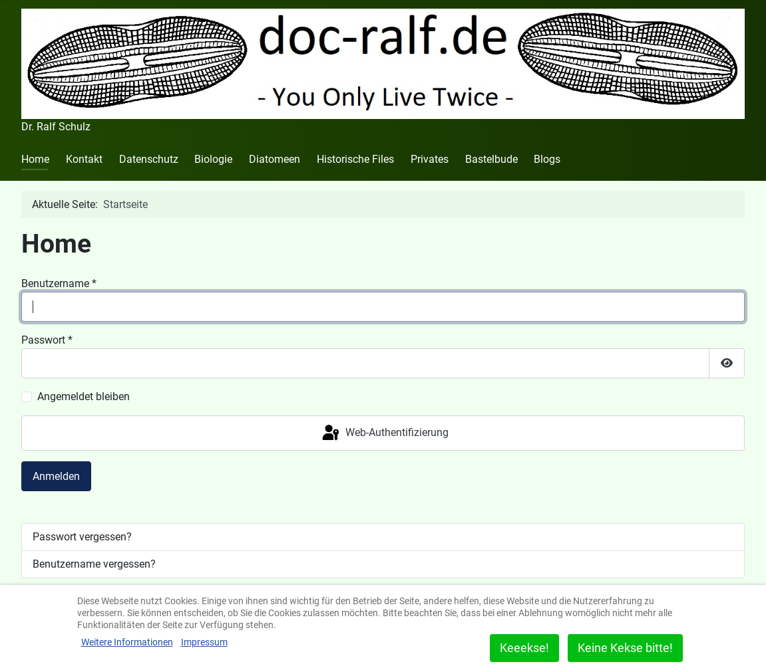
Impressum (204, 642)
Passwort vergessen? (82, 536)
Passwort (47, 340)
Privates (430, 159)
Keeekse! (524, 648)
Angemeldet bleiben (83, 396)
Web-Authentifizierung (384, 433)
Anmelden (56, 476)
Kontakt (84, 159)
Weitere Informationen (127, 642)
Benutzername (58, 283)
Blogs (547, 159)
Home (35, 159)
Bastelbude (491, 159)
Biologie (213, 159)
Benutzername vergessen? (94, 564)
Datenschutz (148, 159)
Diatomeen (274, 159)
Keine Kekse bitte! (625, 648)
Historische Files (355, 159)
